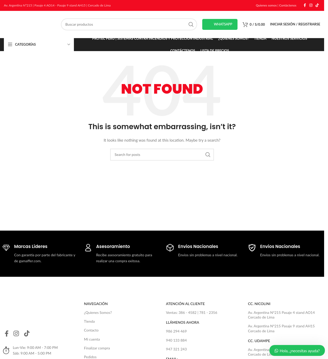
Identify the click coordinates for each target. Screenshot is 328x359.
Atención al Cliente (185, 303)
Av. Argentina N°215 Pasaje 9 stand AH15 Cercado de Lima (281, 328)
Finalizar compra (97, 348)
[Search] (129, 24)
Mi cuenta (92, 339)
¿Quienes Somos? (98, 312)
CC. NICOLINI (259, 303)
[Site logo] (30, 24)
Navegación (96, 303)
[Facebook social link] (305, 5)
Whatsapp (219, 24)
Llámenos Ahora (182, 322)
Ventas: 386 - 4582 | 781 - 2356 (191, 312)
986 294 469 (176, 331)
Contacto (91, 330)
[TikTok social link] (317, 5)
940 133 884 (176, 340)
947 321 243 (176, 349)
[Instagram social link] (311, 5)
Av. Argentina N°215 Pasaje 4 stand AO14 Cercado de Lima (281, 314)
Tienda (89, 321)
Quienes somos (266, 5)
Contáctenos (287, 5)
